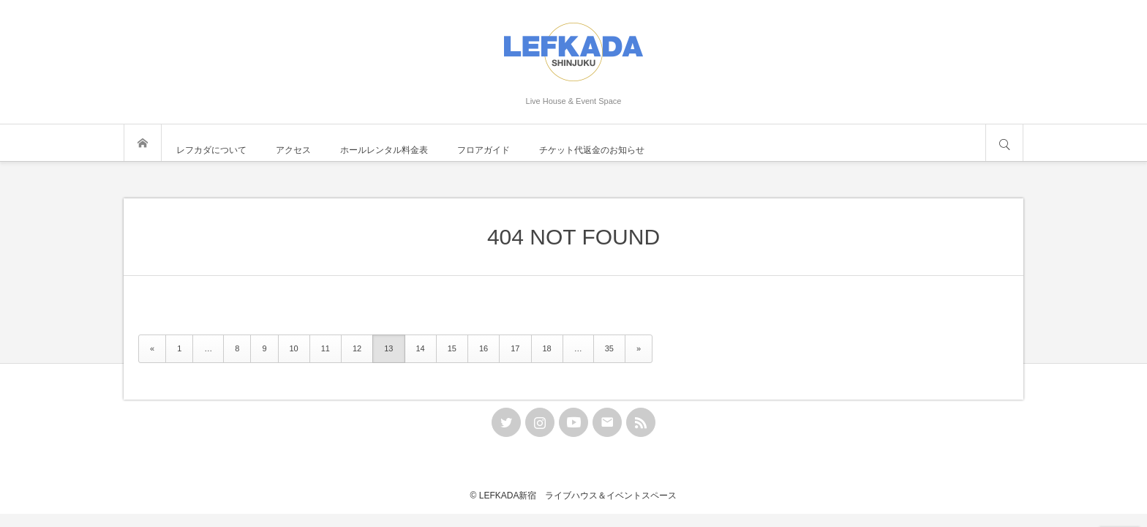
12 (357, 348)
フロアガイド (483, 150)
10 (294, 348)
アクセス (293, 150)
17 (515, 348)
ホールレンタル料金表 (384, 150)
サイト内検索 (1004, 142)
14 (420, 348)
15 (452, 348)
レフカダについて (211, 150)
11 (325, 348)
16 (483, 348)
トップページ (142, 142)
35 (609, 348)
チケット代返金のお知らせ (591, 150)
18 (547, 348)
